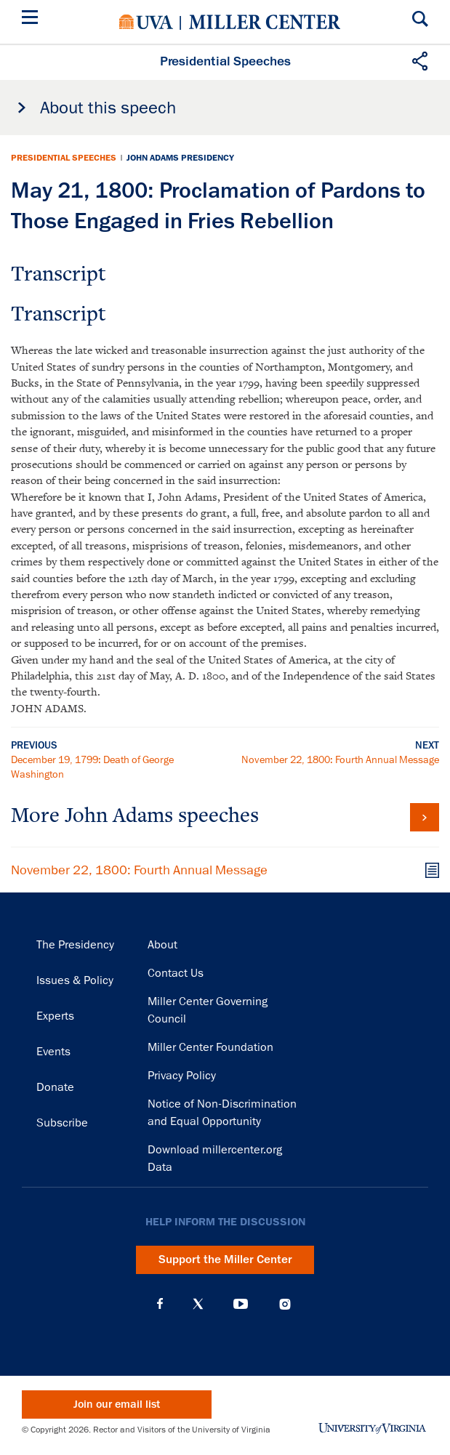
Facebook (160, 1304)
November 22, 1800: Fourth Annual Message (340, 759)
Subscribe (62, 1123)
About (162, 945)
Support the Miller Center (225, 1259)
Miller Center (264, 22)
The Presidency (75, 945)
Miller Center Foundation (210, 1047)
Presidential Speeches (63, 158)
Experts (55, 1016)
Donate (55, 1087)
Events (53, 1051)
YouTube (240, 1304)
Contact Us (176, 973)
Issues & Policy (74, 980)
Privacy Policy (182, 1075)
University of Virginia (146, 22)
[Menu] (33, 19)
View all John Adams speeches (424, 817)
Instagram (285, 1304)
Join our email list (116, 1404)
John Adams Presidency (180, 158)
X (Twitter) (198, 1303)
